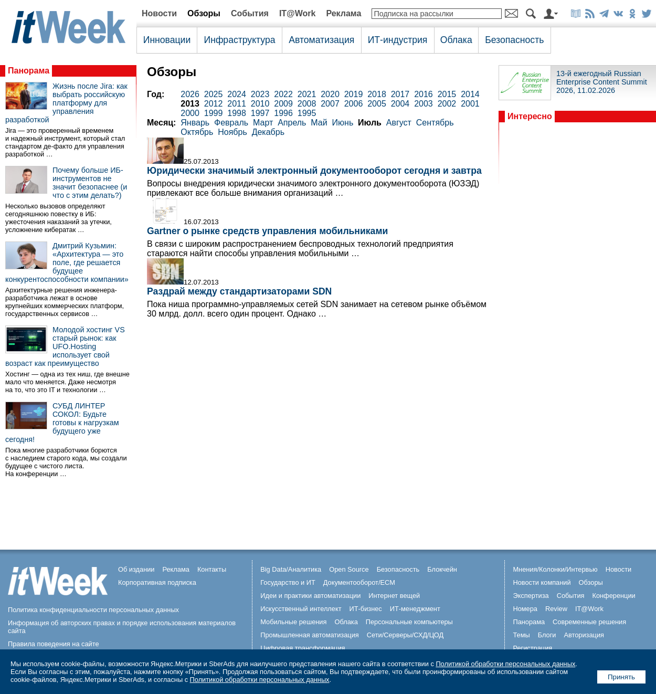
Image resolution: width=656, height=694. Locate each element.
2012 (213, 103)
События (250, 13)
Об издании (136, 569)
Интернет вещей (394, 596)
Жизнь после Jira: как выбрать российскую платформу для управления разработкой (66, 103)
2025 (213, 94)
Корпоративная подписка (157, 582)
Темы (521, 635)
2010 (260, 103)
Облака (456, 40)
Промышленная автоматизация (309, 635)
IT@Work (297, 13)
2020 (330, 94)
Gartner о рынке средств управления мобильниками (267, 231)
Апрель (292, 122)
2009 (283, 103)
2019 (353, 94)
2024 (236, 94)
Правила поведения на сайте (53, 644)
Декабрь (268, 132)
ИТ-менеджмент (415, 609)
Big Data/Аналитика (290, 569)
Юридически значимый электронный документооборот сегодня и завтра (314, 170)
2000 (190, 113)
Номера (525, 609)
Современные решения (589, 622)
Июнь (343, 122)
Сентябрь (435, 122)
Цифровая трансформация (302, 648)
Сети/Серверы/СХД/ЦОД (405, 635)
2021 (307, 94)
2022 (283, 94)
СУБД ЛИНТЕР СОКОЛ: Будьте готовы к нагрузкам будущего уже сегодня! (62, 423)
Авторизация (584, 635)
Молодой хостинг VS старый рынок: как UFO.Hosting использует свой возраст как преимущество (65, 346)
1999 (213, 113)
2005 (376, 103)
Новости (159, 13)
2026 (190, 94)
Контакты (211, 569)
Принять (621, 677)
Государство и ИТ (287, 582)
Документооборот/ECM (359, 582)
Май (319, 122)
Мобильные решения (293, 622)
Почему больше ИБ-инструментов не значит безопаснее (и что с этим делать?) (89, 182)
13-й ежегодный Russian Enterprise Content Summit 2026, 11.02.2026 (601, 81)
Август (398, 122)
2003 (423, 103)
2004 (400, 103)
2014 (470, 94)
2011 (236, 103)
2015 (447, 94)
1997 (260, 113)
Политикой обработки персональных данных (505, 664)
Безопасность (514, 40)
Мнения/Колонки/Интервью (555, 569)
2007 (330, 103)
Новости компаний (541, 582)
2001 (470, 103)
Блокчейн (442, 569)
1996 (283, 113)
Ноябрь (232, 132)
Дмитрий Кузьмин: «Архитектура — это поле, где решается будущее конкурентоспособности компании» (67, 262)
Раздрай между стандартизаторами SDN (239, 291)
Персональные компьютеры (409, 622)
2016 (423, 94)
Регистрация (532, 648)
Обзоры (203, 13)
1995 (307, 113)
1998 (236, 113)
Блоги (547, 635)
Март (263, 122)
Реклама (343, 13)
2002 (447, 103)
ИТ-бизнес (366, 609)
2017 (400, 94)
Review (556, 609)
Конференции (613, 596)
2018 (376, 94)
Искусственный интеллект (300, 609)
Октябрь (197, 132)
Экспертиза (530, 596)
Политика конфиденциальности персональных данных (93, 610)
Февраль (231, 122)
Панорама (28, 70)
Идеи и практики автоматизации (310, 596)
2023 (260, 94)
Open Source (348, 569)
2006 (353, 103)
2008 (307, 103)
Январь (195, 122)
